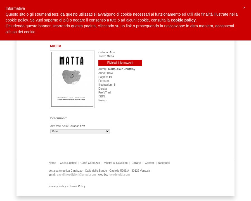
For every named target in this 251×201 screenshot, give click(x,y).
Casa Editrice (68, 162)
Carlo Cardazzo (90, 162)
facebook (164, 162)
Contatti (149, 162)
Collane (136, 162)
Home (52, 162)
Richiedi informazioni (120, 62)
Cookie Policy (77, 186)
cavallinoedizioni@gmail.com (76, 174)
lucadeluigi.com (119, 174)
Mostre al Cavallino (115, 162)
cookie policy (183, 20)
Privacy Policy (57, 186)
